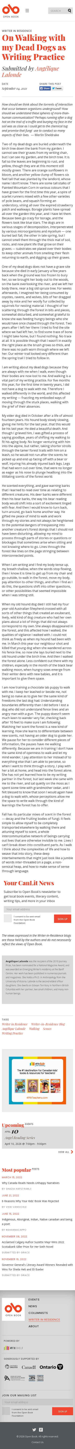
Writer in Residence (15, 1024)
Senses (47, 1029)
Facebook (41, 1430)
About (34, 1326)
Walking (34, 1029)
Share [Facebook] (45, 88)
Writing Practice (12, 1033)
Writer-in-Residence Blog (48, 1024)
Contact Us (37, 1442)
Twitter (34, 1430)
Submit (70, 10)
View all (63, 1152)
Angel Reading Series (20, 1137)
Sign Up (63, 919)
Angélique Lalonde (14, 1029)
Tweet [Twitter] (57, 88)
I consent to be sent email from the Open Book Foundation (27, 919)
